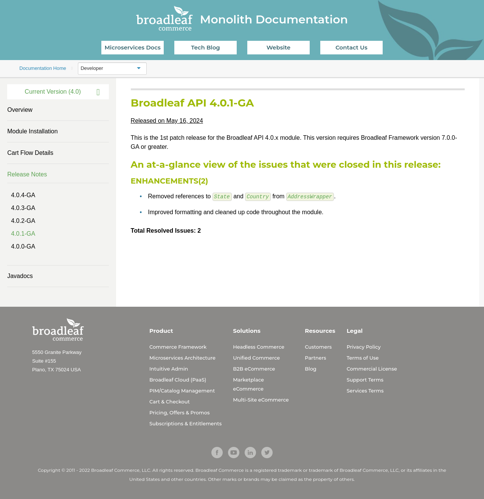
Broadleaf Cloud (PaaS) (177, 380)
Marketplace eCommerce (248, 384)
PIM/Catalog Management (182, 391)
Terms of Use (363, 358)
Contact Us (351, 47)
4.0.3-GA (23, 208)
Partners (315, 358)
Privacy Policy (364, 347)
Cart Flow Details (30, 153)
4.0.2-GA (23, 221)
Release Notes (27, 174)
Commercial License (372, 369)
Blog (310, 369)
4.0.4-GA (23, 195)
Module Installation (32, 131)
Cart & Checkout (169, 402)
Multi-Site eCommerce (261, 400)
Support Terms (365, 380)
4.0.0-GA (23, 246)
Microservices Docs (133, 47)
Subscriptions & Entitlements (185, 423)
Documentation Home (42, 68)
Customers (318, 347)
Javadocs (20, 276)
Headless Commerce (258, 347)
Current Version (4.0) (53, 91)
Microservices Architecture (182, 358)
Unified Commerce (256, 358)
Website (278, 47)
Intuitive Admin (168, 369)
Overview (20, 110)
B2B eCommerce (254, 369)
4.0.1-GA (23, 233)
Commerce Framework (177, 347)
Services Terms (365, 391)
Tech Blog (205, 47)
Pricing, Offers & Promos (179, 412)
